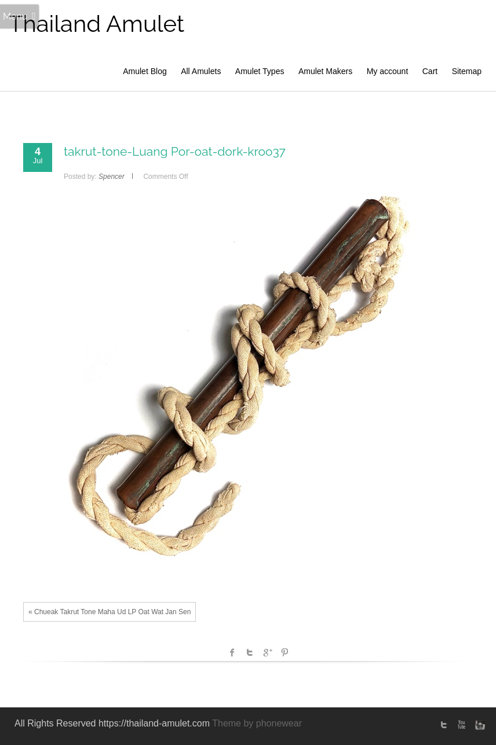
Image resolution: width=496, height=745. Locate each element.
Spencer (112, 177)
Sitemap (467, 71)
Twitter (249, 652)
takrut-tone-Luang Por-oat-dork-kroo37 (175, 151)
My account (388, 71)
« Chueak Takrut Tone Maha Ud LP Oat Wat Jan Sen (109, 612)
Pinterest (284, 652)
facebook (232, 652)
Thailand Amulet (96, 23)
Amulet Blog (144, 71)
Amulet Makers (325, 71)
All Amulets (201, 71)
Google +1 (267, 652)
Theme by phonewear (257, 723)
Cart (429, 71)
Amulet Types (260, 71)
